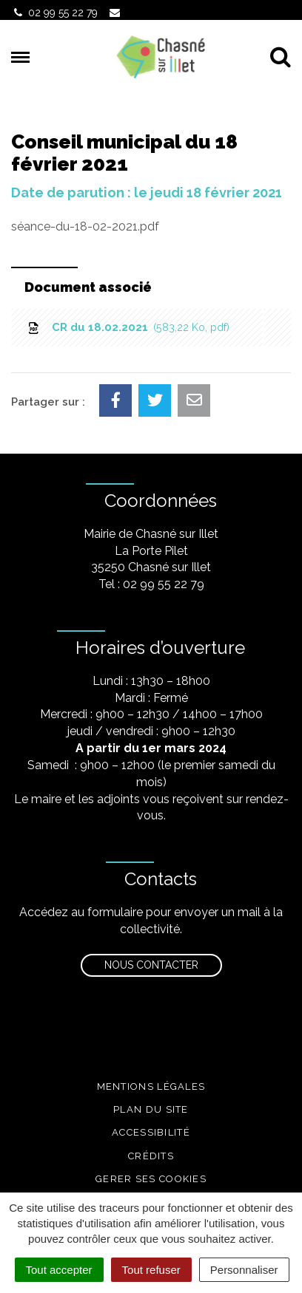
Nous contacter (151, 965)
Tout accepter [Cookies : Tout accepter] (59, 1269)
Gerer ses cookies (151, 1178)
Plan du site (151, 1109)
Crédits (151, 1155)
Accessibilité (151, 1132)
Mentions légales (151, 1086)
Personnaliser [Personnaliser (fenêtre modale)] (244, 1269)
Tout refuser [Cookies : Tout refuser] (151, 1269)
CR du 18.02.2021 (127, 327)
